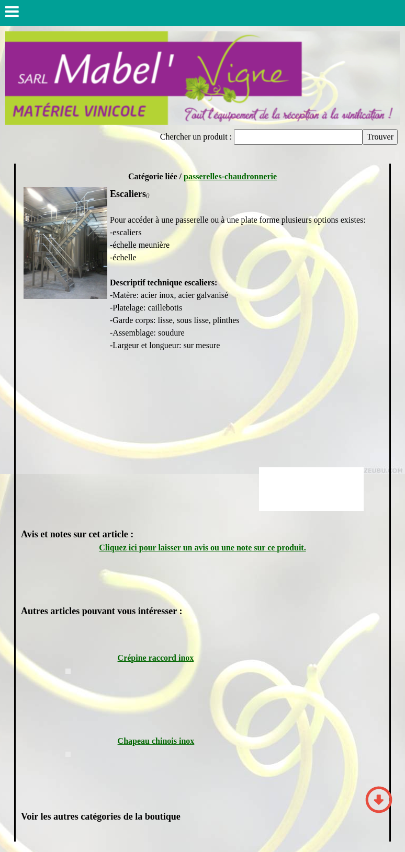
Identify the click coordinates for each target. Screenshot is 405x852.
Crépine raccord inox (156, 657)
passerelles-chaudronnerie (230, 176)
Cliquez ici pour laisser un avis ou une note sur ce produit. (202, 547)
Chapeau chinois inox (156, 740)
